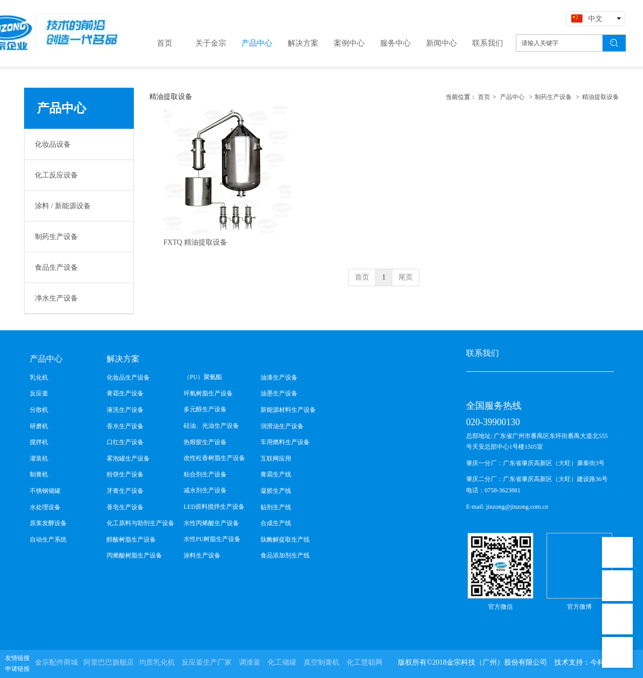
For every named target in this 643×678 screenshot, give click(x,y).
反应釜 (39, 393)
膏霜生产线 (275, 474)
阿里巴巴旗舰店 (109, 662)
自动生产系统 (48, 539)
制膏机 (39, 474)
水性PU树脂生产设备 (212, 539)
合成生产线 (275, 523)
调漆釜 (249, 662)
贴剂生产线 (275, 507)
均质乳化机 (157, 662)
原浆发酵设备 (48, 523)
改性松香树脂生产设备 (214, 458)
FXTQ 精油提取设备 (195, 242)
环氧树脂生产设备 (208, 393)
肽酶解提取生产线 (285, 539)
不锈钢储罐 (45, 490)
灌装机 (39, 458)
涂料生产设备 (202, 555)
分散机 (39, 409)
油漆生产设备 (278, 377)
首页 (484, 97)
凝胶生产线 (275, 490)
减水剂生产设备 (205, 490)
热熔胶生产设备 (205, 442)
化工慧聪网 (365, 662)
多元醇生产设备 (205, 409)
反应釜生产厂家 (207, 662)
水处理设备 (45, 507)
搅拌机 (39, 442)
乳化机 (39, 377)
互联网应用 (275, 458)
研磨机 (39, 426)
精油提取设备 (600, 97)
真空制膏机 (321, 662)
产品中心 (512, 97)
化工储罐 (282, 662)
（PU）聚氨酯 (203, 377)
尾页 (405, 277)
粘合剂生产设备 (205, 474)
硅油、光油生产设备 (211, 425)
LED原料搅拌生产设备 (214, 506)
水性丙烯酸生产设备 (211, 523)
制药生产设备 (553, 97)
